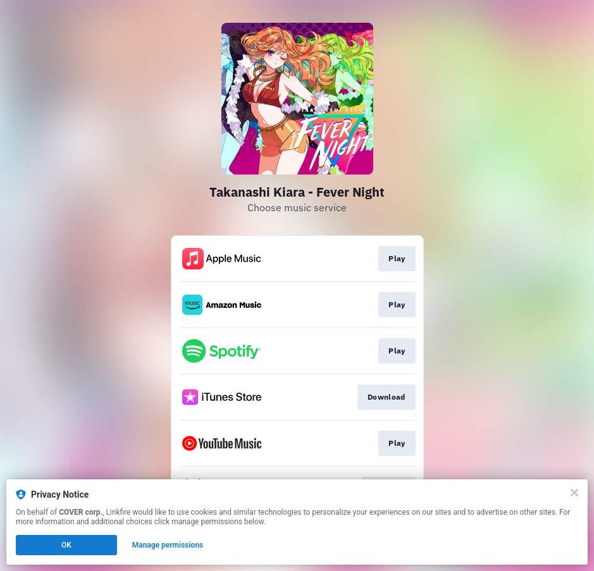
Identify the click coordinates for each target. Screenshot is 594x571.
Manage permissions (168, 545)
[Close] (574, 492)
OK (66, 545)
